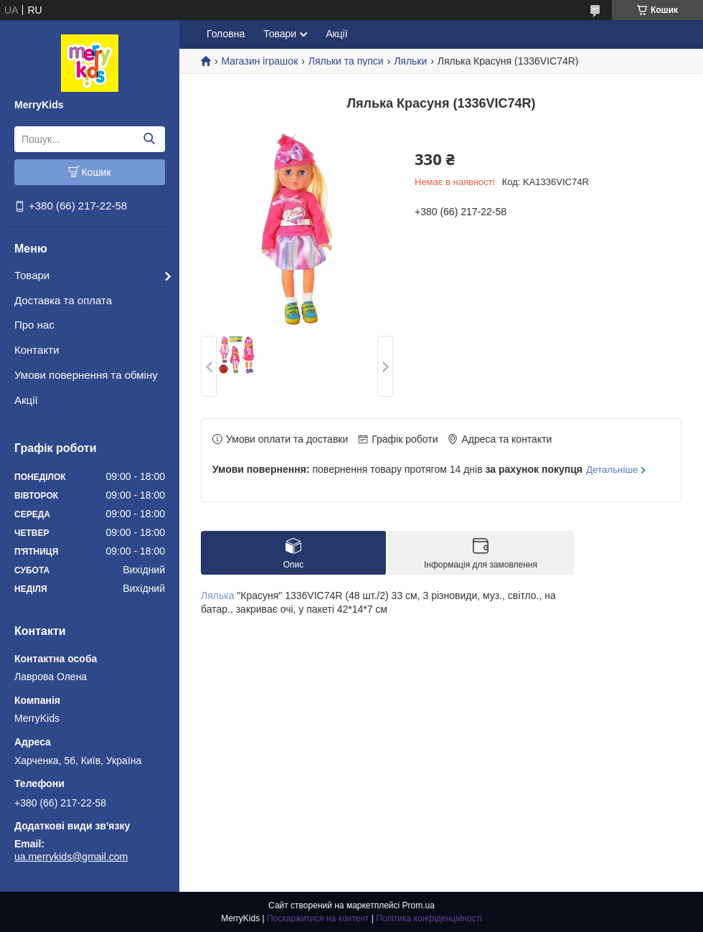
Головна (226, 33)
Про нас (34, 325)
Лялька (217, 595)
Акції (26, 400)
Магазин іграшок (259, 61)
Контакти (36, 350)
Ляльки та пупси (346, 61)
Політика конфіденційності (429, 918)
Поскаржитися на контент (318, 918)
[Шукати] (149, 139)
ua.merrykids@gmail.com (71, 856)
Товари (31, 275)
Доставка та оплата (63, 300)
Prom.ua (418, 905)
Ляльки (410, 61)
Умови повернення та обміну (86, 375)
